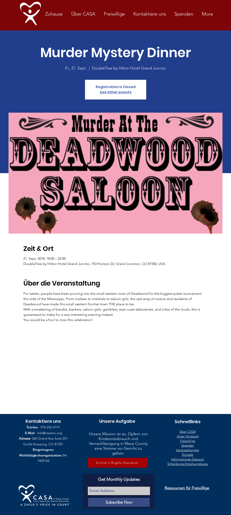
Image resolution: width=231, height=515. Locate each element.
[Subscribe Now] (119, 502)
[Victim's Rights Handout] (118, 463)
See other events (116, 92)
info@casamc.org (49, 433)
